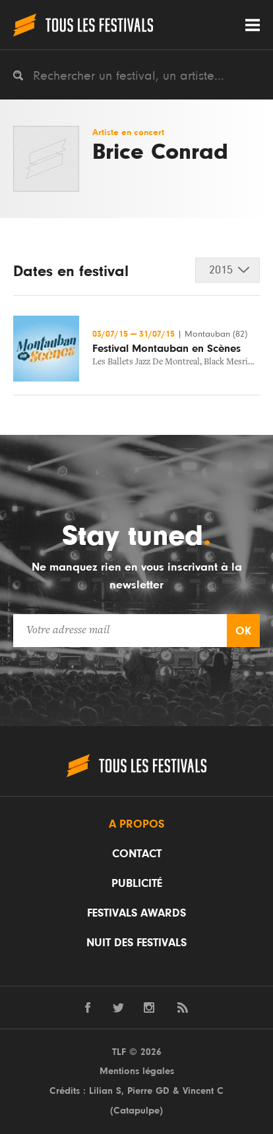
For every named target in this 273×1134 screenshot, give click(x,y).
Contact (137, 854)
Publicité (136, 884)
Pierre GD (148, 1091)
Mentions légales (137, 1071)
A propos (136, 824)
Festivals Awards (136, 913)
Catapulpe (136, 1111)
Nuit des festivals (136, 943)
